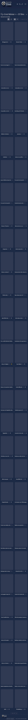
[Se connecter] (22, 4)
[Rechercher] (20, 4)
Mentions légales (10, 718)
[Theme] (17, 4)
